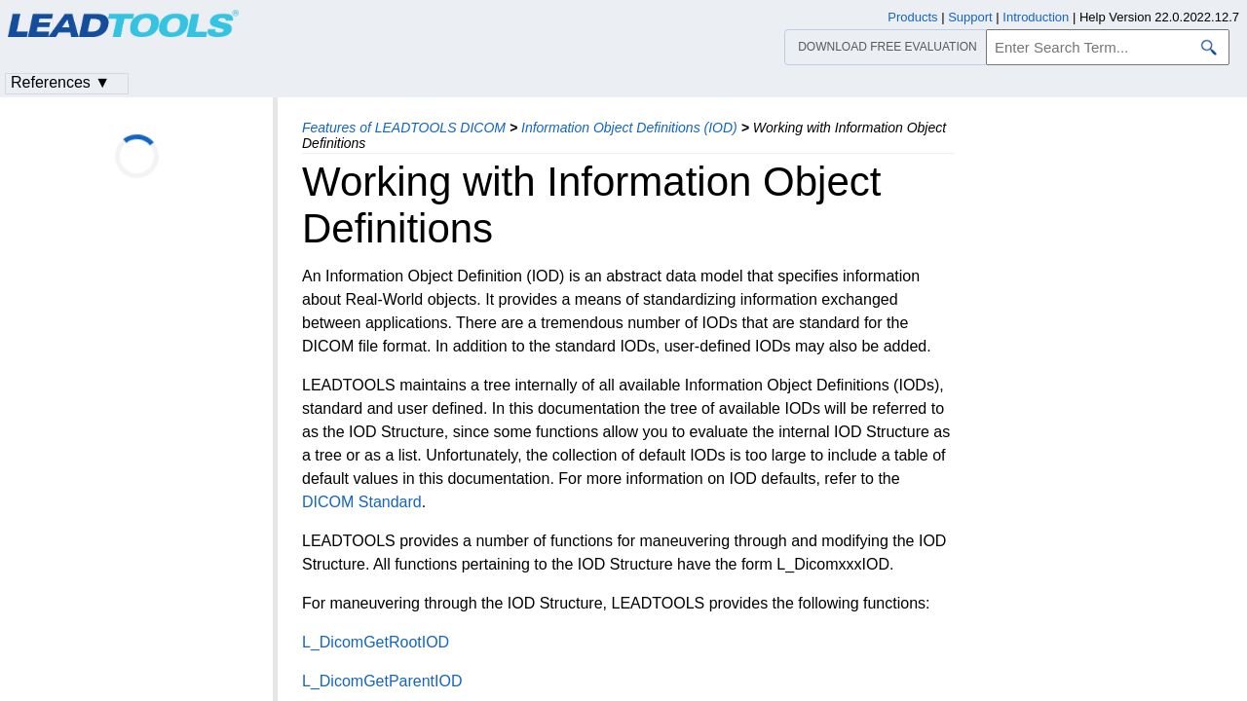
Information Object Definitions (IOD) (629, 127)
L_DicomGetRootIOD (375, 642)
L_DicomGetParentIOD (382, 681)
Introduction (1035, 17)
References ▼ (60, 82)
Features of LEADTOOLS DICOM (404, 127)
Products (912, 17)
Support (970, 17)
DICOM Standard (362, 502)
